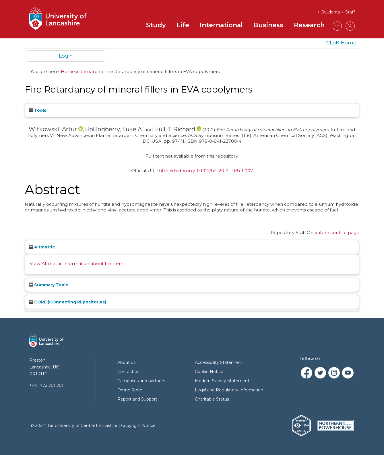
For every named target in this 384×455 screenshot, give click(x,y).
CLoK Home (341, 43)
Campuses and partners (141, 380)
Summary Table (48, 284)
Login (66, 56)
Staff (350, 12)
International (221, 25)
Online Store (129, 390)
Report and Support (137, 399)
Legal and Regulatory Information (229, 390)
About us (126, 362)
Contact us (128, 371)
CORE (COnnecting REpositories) (67, 302)
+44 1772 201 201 (46, 385)
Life (183, 25)
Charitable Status (212, 399)
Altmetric (42, 247)
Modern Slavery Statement (222, 380)
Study (156, 25)
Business (268, 25)
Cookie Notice (209, 371)
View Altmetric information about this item (76, 263)
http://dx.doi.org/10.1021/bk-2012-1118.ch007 (206, 170)
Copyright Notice (138, 425)
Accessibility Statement (218, 362)
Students (330, 12)
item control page (339, 232)
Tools (37, 110)
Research (309, 25)
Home (68, 71)
